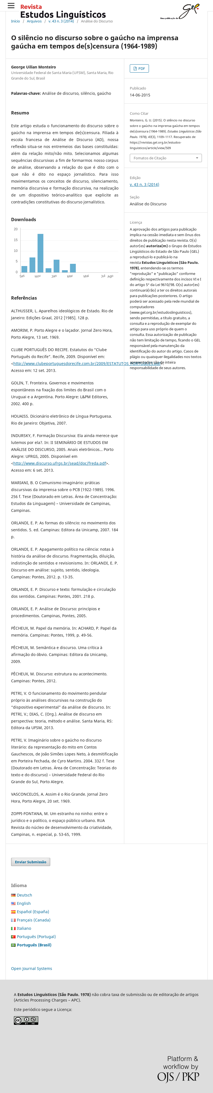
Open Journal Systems (31, 968)
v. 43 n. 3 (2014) (61, 21)
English (24, 903)
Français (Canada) (33, 920)
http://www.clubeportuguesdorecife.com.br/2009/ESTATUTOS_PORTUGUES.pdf (87, 363)
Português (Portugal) (36, 936)
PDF (141, 68)
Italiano (24, 928)
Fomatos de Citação (150, 157)
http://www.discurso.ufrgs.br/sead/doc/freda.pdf (59, 463)
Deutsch (24, 895)
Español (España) (33, 911)
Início (15, 21)
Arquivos (34, 21)
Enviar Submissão (30, 861)
